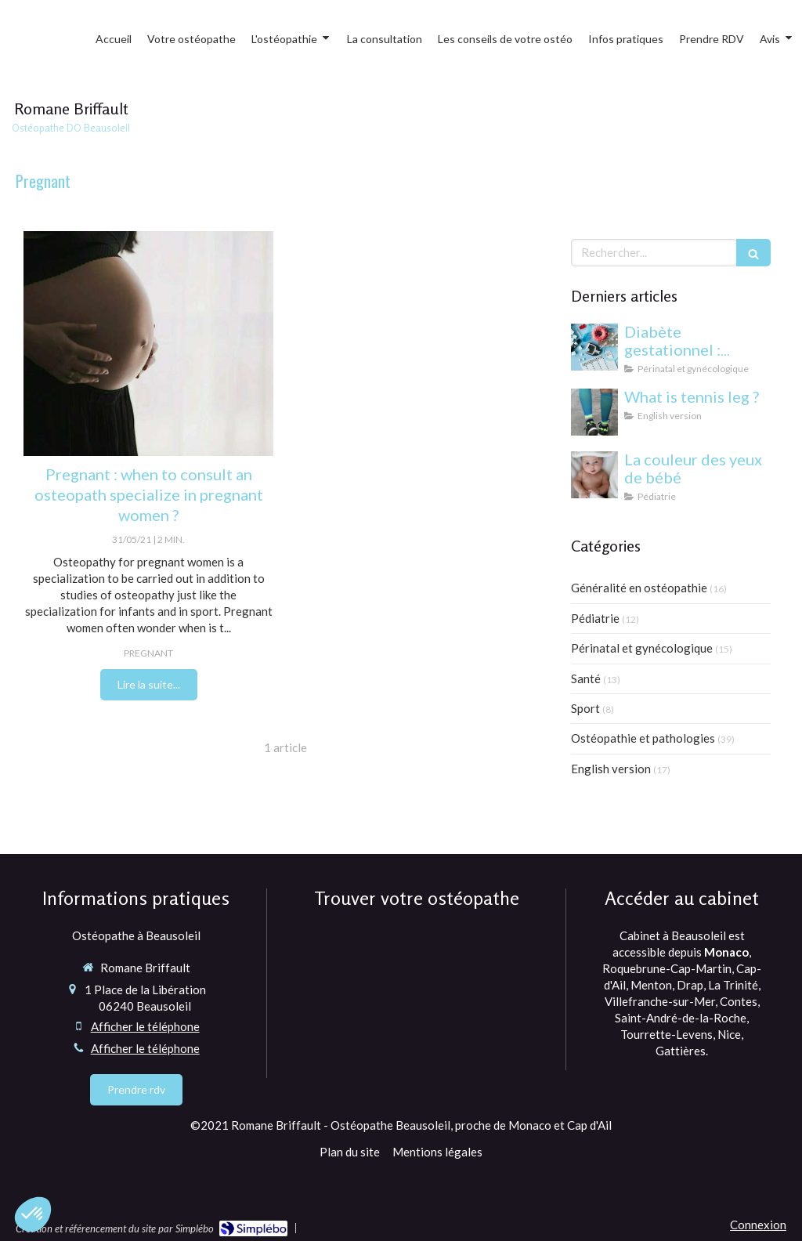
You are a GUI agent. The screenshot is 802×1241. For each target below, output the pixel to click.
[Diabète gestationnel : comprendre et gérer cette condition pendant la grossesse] (594, 347)
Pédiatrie (595, 618)
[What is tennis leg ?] (594, 412)
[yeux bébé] (594, 474)
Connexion (758, 1224)
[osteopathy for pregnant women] (148, 343)
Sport (585, 708)
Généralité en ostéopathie (639, 588)
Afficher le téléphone (145, 1026)
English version (611, 769)
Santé (586, 678)
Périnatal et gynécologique (642, 648)
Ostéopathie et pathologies (643, 738)
